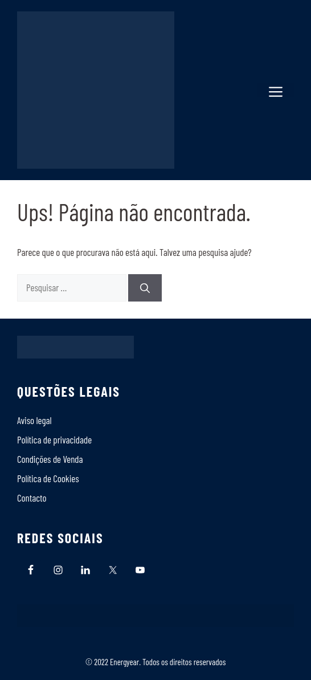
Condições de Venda (50, 459)
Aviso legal (34, 420)
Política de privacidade (54, 439)
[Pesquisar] (145, 288)
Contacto (32, 497)
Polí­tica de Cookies (48, 478)
